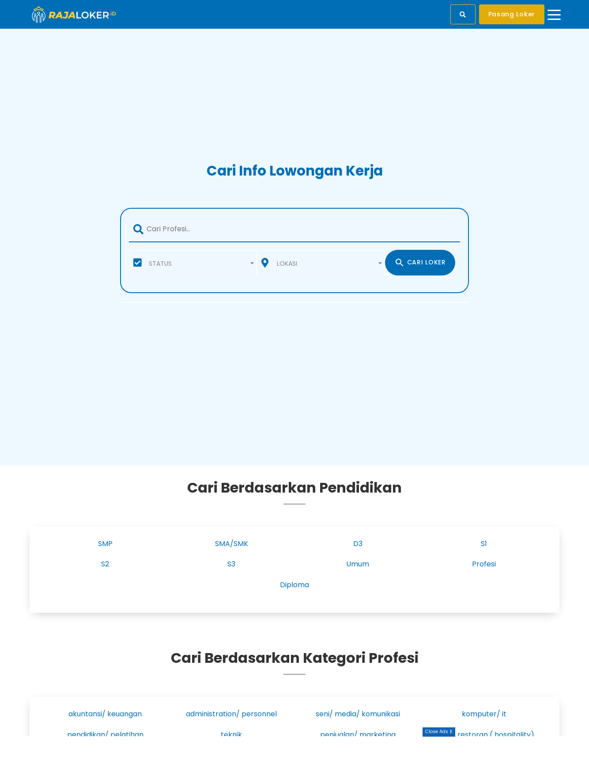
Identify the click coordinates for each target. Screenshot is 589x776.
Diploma (294, 585)
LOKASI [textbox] (287, 263)
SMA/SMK (231, 544)
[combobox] (193, 262)
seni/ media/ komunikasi (358, 714)
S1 (484, 544)
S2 (105, 564)
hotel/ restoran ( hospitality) (484, 735)
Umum (357, 564)
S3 (231, 564)
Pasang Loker (511, 14)
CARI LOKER (420, 262)
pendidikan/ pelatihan (105, 735)
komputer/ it (484, 714)
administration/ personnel (231, 714)
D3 (357, 544)
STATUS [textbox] (160, 263)
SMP (105, 544)
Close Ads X (439, 731)
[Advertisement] (294, 756)
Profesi (484, 564)
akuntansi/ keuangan (105, 714)
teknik (231, 735)
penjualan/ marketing (358, 735)
